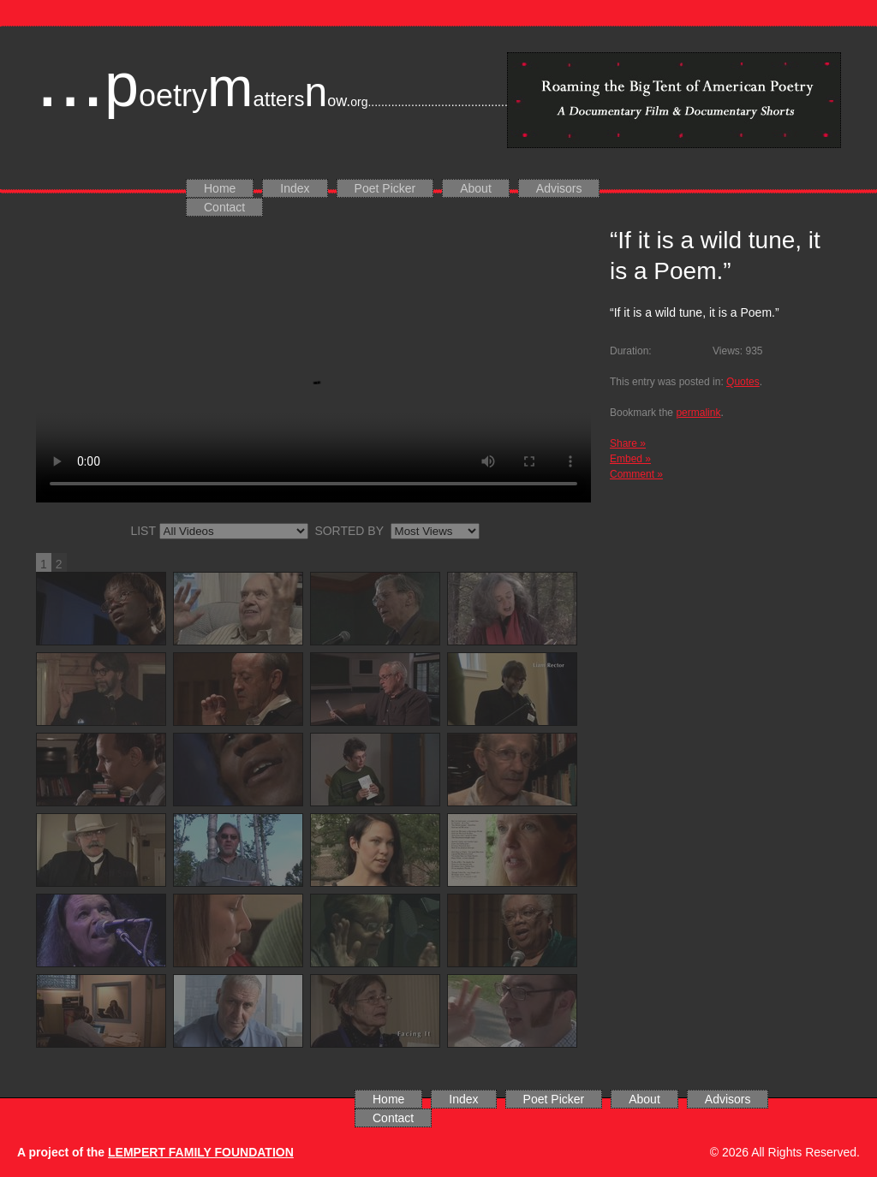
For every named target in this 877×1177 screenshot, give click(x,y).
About (476, 188)
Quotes (743, 382)
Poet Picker (385, 188)
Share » (628, 443)
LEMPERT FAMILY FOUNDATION (201, 1152)
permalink (698, 413)
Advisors (559, 188)
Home (220, 188)
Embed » (630, 459)
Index (294, 188)
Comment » (636, 474)
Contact (224, 207)
